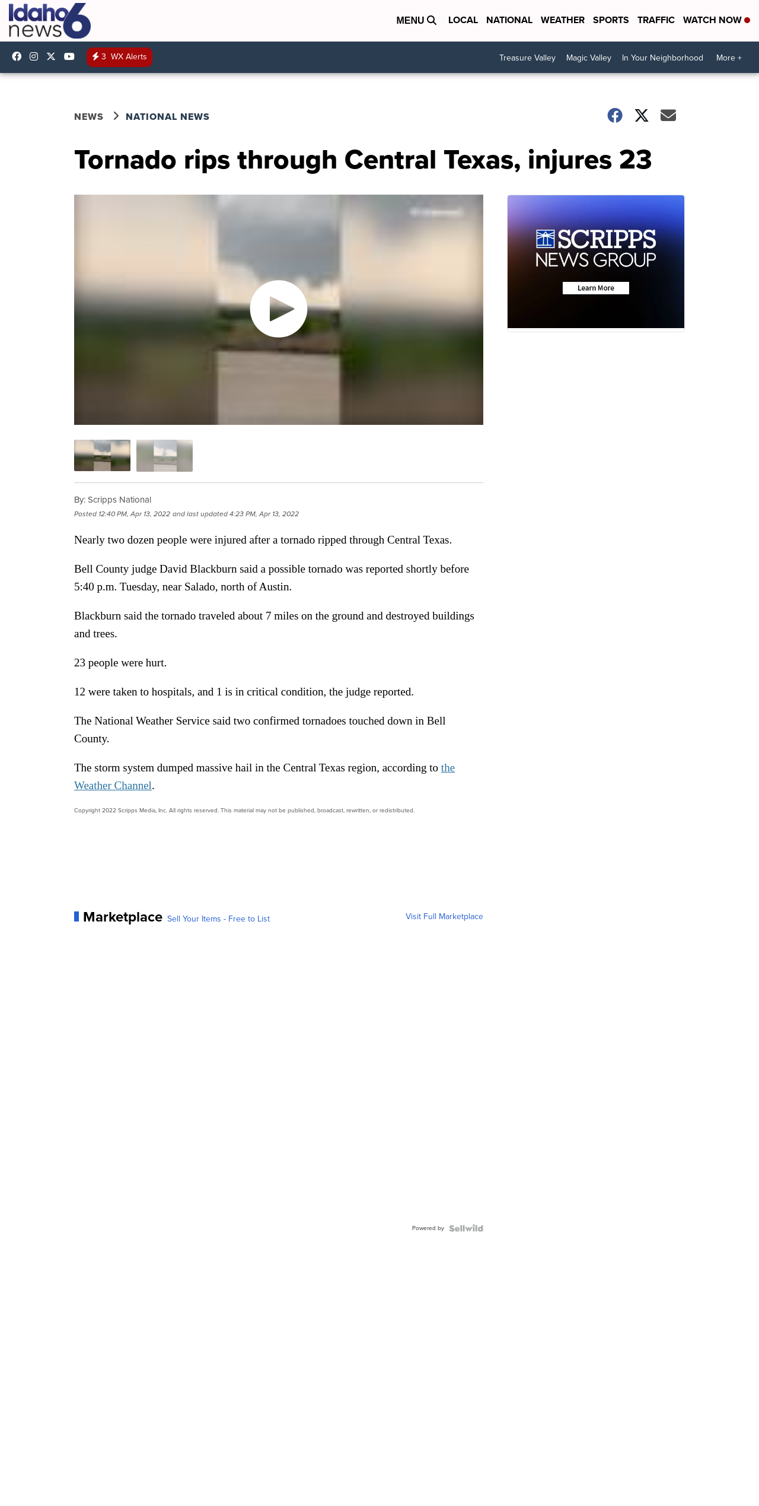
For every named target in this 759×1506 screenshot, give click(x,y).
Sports (611, 20)
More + (729, 58)
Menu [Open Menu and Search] (416, 20)
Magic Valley (588, 58)
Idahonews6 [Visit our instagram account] (37, 56)
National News (168, 116)
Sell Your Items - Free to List (218, 919)
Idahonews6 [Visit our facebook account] (19, 56)
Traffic (656, 20)
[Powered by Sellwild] (466, 1228)
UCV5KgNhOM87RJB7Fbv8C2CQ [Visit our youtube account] (72, 56)
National (509, 20)
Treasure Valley (527, 58)
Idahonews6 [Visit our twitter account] (54, 56)
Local (463, 20)
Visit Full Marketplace (444, 917)
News (89, 116)
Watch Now (716, 20)
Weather (563, 20)
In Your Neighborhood (662, 58)
